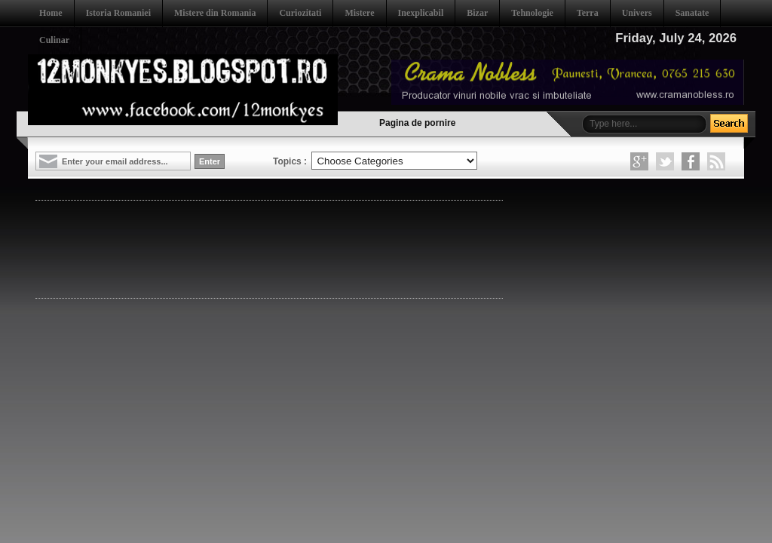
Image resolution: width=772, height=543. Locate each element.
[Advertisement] (309, 248)
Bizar (477, 13)
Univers (637, 13)
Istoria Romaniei (118, 13)
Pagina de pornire (417, 123)
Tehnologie (532, 13)
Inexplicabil (421, 13)
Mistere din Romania (215, 13)
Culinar (54, 40)
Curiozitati (300, 13)
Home (51, 13)
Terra (588, 13)
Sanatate (692, 13)
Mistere (359, 13)
